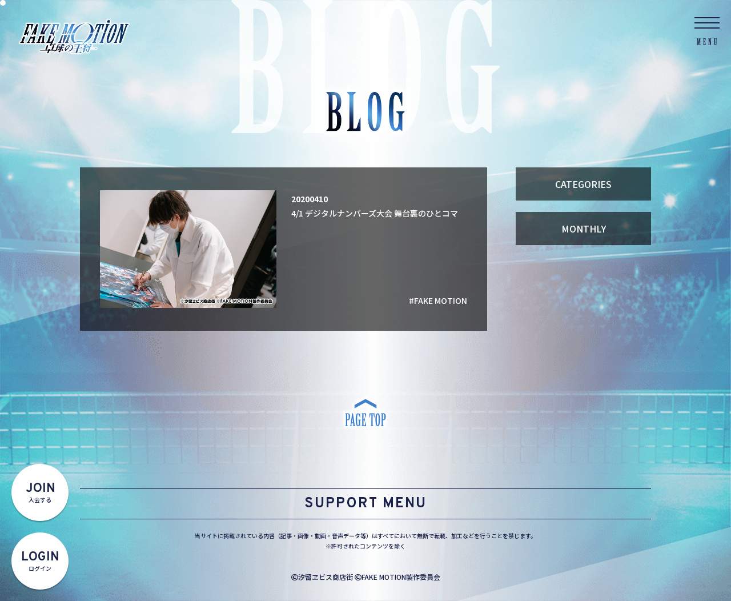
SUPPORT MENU (365, 503)
